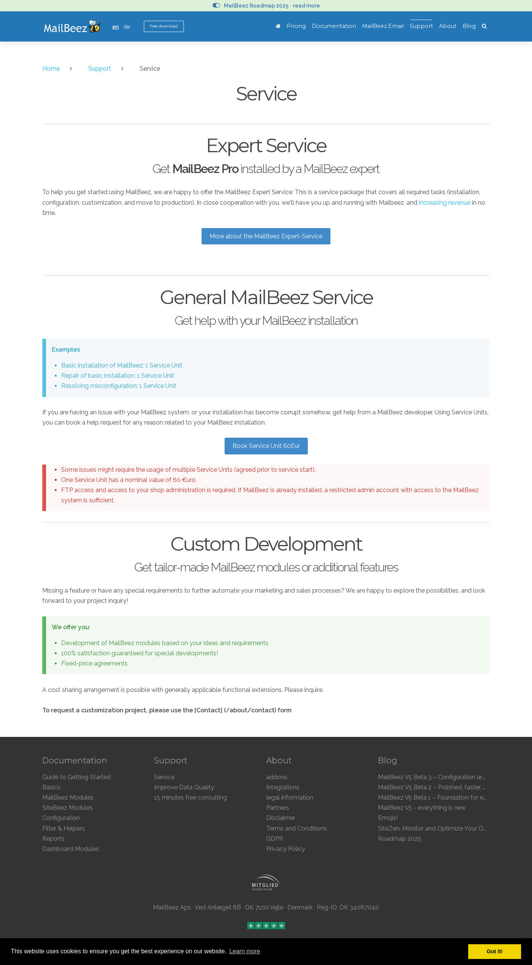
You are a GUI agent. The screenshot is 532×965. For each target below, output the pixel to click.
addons (276, 777)
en (115, 26)
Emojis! (388, 817)
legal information (289, 797)
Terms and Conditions (296, 828)
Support (421, 26)
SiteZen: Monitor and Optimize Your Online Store (445, 828)
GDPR (274, 838)
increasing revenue (444, 202)
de (126, 26)
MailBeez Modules (68, 797)
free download (164, 26)
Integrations (282, 787)
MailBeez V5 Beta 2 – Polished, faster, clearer (439, 787)
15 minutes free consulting (190, 797)
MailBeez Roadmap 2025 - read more (266, 6)
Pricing (296, 26)
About (447, 26)
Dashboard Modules (70, 848)
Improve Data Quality (184, 787)
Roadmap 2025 (399, 838)
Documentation (334, 26)
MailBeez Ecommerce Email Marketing (72, 26)
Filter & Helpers (63, 828)
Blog (469, 26)
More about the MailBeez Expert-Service (266, 236)
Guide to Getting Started (76, 777)
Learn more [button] (244, 951)
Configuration (61, 817)
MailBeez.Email (383, 26)
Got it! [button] (495, 951)
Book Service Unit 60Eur (266, 445)
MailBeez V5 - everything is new (422, 807)
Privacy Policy (285, 848)
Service (164, 777)
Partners (277, 807)
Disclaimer (280, 817)
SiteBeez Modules (67, 807)
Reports (53, 838)
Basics (51, 787)
